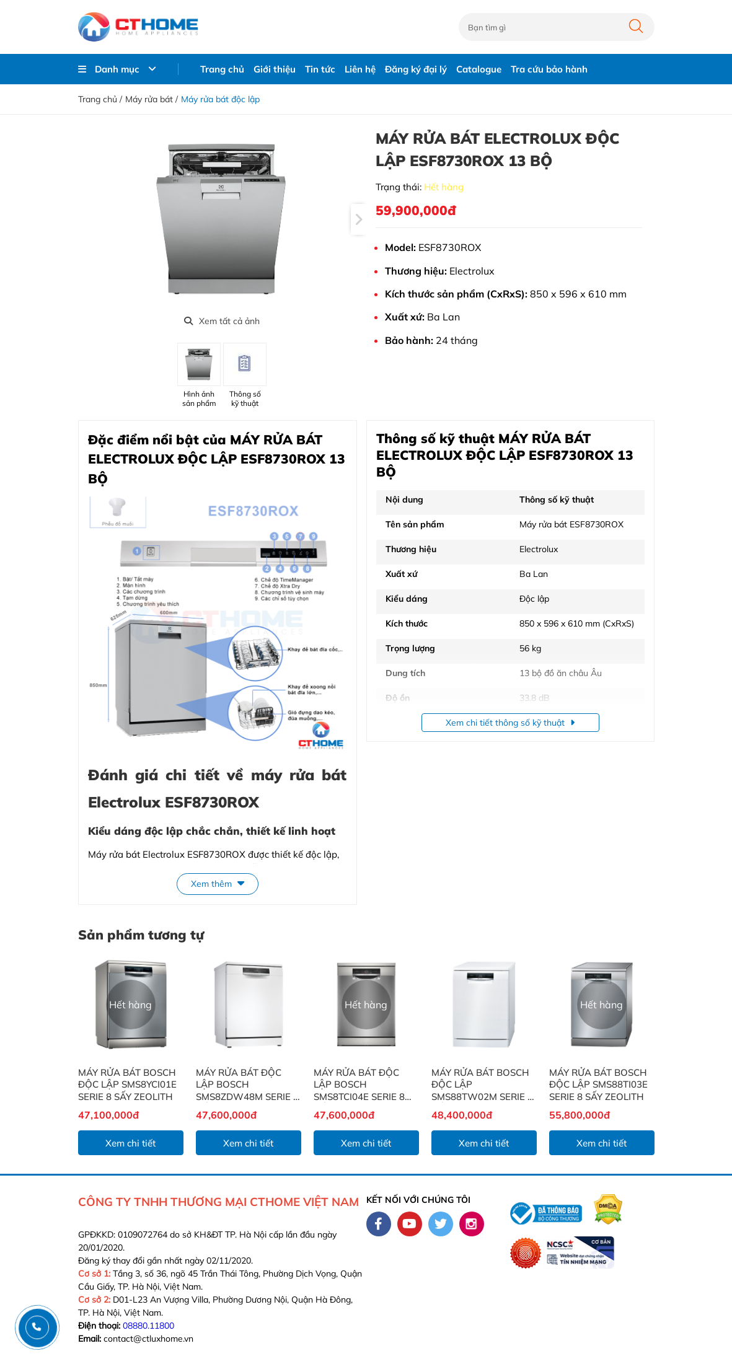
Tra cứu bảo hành (549, 69)
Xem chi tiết (130, 1143)
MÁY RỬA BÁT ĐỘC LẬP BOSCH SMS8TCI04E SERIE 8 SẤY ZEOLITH (359, 1085)
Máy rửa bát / (151, 99)
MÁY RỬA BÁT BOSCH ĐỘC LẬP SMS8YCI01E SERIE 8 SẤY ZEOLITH (127, 1084)
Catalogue (478, 69)
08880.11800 (148, 1325)
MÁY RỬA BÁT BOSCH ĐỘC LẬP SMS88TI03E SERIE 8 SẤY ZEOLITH (598, 1084)
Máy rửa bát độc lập (220, 99)
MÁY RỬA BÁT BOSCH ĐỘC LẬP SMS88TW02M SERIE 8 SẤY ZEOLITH (482, 1085)
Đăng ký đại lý (416, 69)
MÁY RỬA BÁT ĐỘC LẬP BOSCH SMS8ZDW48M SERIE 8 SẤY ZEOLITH (247, 1085)
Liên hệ (360, 69)
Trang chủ (222, 69)
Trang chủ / (100, 99)
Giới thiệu (275, 69)
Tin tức (320, 69)
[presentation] (358, 219)
